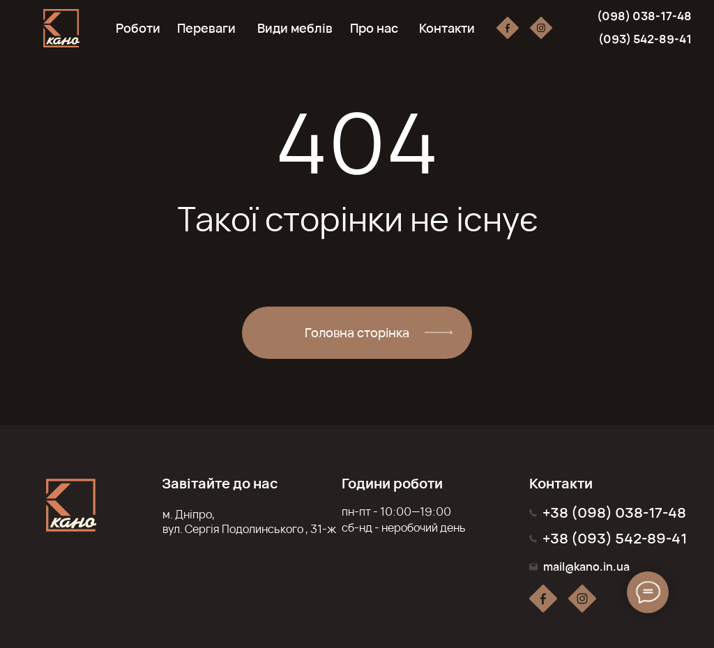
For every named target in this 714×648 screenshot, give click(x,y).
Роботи (138, 28)
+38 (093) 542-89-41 (614, 538)
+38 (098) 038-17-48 (614, 512)
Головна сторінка (357, 332)
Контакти (447, 28)
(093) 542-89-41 (645, 39)
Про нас (374, 28)
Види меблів (295, 28)
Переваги (206, 28)
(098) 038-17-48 (644, 16)
